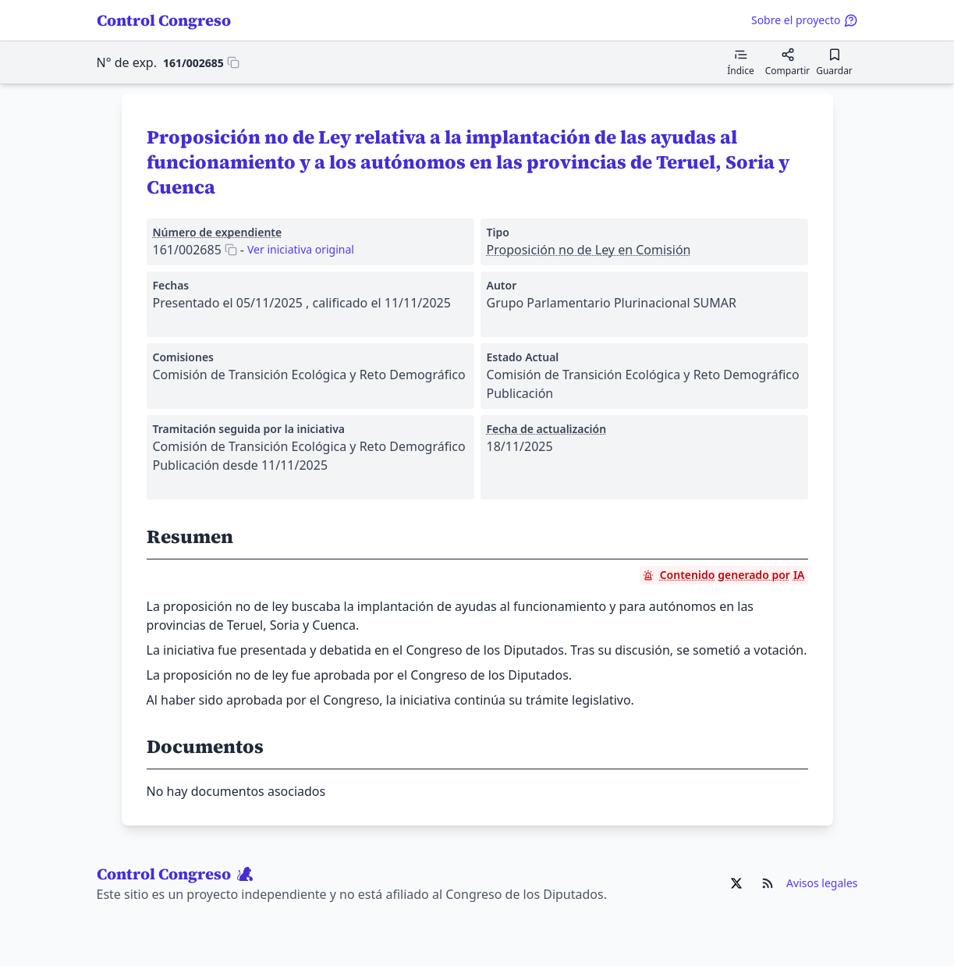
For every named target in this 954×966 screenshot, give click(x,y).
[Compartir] (787, 62)
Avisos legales (821, 882)
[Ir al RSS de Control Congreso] (767, 883)
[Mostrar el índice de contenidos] (740, 62)
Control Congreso (164, 20)
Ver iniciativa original (300, 249)
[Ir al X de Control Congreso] (736, 883)
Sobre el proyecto (804, 19)
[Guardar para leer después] (834, 62)
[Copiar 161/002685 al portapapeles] (201, 62)
